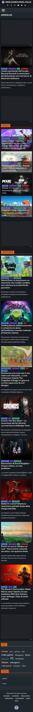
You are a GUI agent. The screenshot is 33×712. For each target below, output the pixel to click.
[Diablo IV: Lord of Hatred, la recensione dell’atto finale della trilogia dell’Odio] (16, 489)
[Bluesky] (21, 5)
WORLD (4, 678)
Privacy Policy (25, 696)
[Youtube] (18, 5)
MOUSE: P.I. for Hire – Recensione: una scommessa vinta (15, 190)
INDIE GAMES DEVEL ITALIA (18, 2)
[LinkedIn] (25, 5)
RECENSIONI (24, 68)
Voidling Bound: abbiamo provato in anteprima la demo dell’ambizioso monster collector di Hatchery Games (16, 329)
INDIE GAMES (12, 68)
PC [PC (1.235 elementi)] (12, 658)
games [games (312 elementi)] (11, 651)
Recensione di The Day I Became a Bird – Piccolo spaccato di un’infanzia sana (16, 168)
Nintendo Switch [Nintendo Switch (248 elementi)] (5, 659)
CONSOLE (4, 68)
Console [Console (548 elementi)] (4, 651)
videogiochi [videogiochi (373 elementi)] (16, 666)
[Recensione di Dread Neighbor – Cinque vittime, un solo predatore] (16, 449)
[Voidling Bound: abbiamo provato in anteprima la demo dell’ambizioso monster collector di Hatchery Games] (16, 311)
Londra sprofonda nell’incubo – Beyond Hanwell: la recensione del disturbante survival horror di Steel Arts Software (16, 75)
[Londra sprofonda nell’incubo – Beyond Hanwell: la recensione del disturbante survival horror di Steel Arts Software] (16, 56)
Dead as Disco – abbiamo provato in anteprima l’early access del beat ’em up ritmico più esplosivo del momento (15, 144)
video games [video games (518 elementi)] (6, 666)
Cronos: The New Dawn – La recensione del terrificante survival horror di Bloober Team (15, 423)
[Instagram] (14, 5)
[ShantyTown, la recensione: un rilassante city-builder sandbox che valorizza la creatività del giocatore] (16, 266)
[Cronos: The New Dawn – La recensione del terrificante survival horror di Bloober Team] (16, 406)
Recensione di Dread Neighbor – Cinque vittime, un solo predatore (16, 466)
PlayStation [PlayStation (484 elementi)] (19, 659)
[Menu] (3, 10)
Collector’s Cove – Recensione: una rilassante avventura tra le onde (15, 213)
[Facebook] (11, 5)
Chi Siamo (6, 696)
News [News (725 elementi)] (27, 655)
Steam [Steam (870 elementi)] (4, 662)
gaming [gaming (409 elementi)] (17, 651)
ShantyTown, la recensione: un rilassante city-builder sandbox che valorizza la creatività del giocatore (15, 284)
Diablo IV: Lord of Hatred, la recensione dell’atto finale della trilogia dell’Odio (15, 506)
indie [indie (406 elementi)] (23, 651)
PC (18, 68)
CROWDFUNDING (6, 368)
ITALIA (4, 683)
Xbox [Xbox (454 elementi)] (24, 666)
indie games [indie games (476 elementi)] (19, 655)
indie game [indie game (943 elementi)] (7, 655)
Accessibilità (19, 698)
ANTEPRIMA (6, 138)
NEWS (21, 138)
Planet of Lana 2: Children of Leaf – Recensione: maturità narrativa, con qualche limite (14, 549)
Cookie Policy (9, 698)
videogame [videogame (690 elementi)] (15, 662)
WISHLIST (4, 370)
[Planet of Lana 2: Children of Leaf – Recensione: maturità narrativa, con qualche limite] (16, 532)
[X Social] (8, 5)
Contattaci (15, 696)
